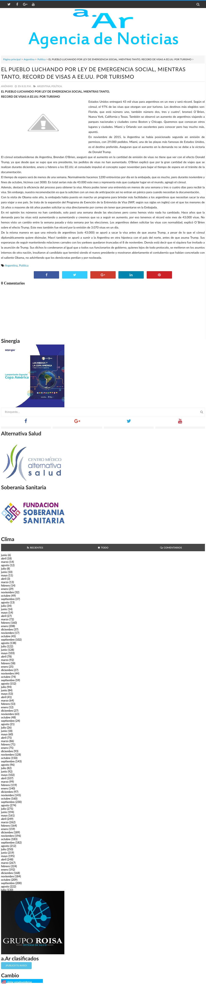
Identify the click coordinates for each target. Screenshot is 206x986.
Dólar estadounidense (19, 981)
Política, (57, 86)
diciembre (7, 629)
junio (4, 555)
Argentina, (44, 86)
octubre (6, 595)
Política (41, 59)
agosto (5, 565)
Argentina (29, 59)
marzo (4, 561)
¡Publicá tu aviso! (16, 965)
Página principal (12, 59)
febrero (5, 585)
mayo (4, 575)
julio (3, 568)
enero (4, 589)
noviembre (7, 592)
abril (3, 558)
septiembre (8, 599)
